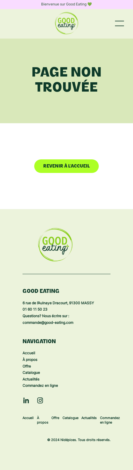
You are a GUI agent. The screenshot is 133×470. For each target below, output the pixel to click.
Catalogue (31, 373)
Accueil (29, 353)
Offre (27, 366)
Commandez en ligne (40, 386)
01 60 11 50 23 (35, 310)
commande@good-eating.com (48, 323)
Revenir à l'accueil (66, 166)
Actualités (31, 379)
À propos (30, 360)
